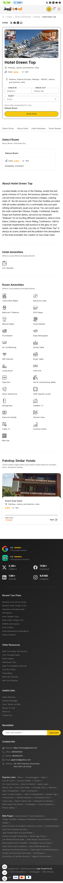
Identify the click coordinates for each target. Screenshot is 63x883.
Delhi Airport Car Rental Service (44, 850)
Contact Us (7, 715)
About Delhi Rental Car (39, 846)
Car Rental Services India (13, 839)
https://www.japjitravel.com (25, 748)
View (53, 520)
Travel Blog (7, 673)
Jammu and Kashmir (23, 17)
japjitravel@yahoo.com (21, 760)
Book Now (32, 114)
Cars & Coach (8, 781)
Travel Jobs (7, 801)
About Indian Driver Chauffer (14, 843)
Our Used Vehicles (10, 784)
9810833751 (17, 756)
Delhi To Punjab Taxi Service (14, 651)
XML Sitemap (48, 872)
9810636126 (17, 752)
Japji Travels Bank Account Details (17, 833)
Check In (12, 88)
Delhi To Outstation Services (14, 666)
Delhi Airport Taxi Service (38, 839)
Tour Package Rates (11, 655)
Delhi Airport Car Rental (12, 804)
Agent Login (43, 784)
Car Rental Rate (51, 826)
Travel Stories (8, 797)
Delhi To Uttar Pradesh (12, 794)
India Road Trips (9, 662)
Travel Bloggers (32, 777)
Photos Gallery (8, 808)
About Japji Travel (37, 836)
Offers (20, 777)
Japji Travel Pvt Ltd (44, 869)
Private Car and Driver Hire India (16, 853)
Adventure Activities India (13, 609)
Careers (37, 781)
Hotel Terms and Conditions (14, 846)
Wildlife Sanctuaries (11, 624)
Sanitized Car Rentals (43, 801)
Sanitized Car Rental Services (15, 850)
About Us (6, 711)
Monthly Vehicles (24, 797)
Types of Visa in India (41, 856)
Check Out (40, 88)
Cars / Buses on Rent (11, 704)
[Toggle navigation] (59, 9)
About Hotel (22, 128)
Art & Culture (7, 627)
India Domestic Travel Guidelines (29, 816)
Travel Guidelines (45, 804)
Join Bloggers (34, 872)
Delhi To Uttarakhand (33, 794)
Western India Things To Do (14, 605)
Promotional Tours (42, 797)
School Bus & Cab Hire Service (15, 856)
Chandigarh (30, 804)
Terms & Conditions (18, 872)
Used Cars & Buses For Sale (14, 829)
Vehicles (52, 787)
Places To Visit (8, 708)
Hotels (9, 17)
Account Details (24, 781)
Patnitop (37, 17)
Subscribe (54, 733)
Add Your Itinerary (10, 680)
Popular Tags (51, 794)
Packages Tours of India (40, 843)
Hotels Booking (8, 697)
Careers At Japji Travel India (14, 836)
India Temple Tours (10, 616)
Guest (11, 96)
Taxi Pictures (38, 853)
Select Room (8, 128)
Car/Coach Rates (22, 787)
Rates (43, 777)
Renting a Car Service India (14, 602)
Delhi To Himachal (29, 791)
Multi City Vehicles (10, 677)
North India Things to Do (12, 620)
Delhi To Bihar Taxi (23, 801)
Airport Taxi (7, 787)
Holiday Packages (10, 701)
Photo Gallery (8, 658)
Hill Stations (7, 613)
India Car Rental (28, 784)
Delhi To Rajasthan (10, 791)
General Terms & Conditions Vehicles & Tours (22, 826)
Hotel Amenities (38, 128)
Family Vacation (9, 635)
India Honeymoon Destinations (15, 631)
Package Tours (39, 787)
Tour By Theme (9, 669)
